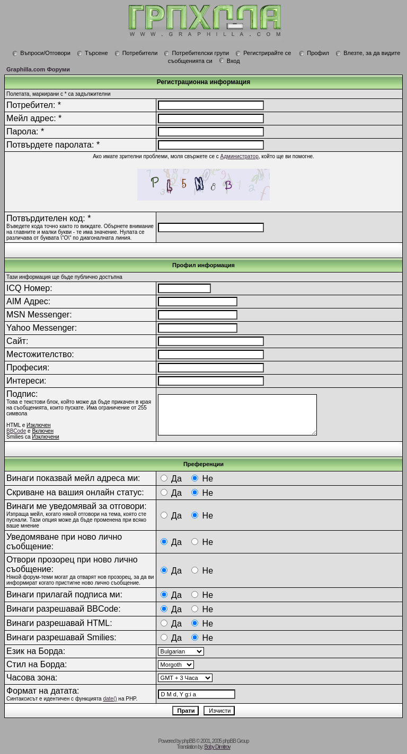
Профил (314, 53)
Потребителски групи (196, 53)
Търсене (92, 53)
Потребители (136, 53)
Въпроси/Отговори (41, 53)
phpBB (188, 741)
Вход (229, 61)
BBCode (16, 431)
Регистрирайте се (263, 53)
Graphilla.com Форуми (38, 69)
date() (110, 699)
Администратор (239, 156)
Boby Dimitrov (217, 747)
